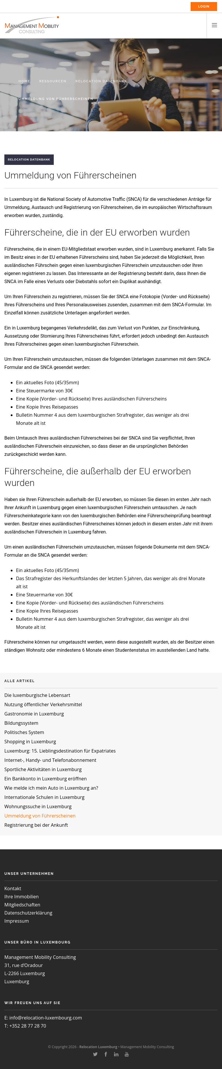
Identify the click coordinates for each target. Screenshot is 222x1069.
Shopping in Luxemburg (30, 741)
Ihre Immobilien (21, 896)
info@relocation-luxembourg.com (45, 1018)
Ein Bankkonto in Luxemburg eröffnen (45, 778)
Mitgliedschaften (22, 905)
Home (25, 81)
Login (204, 6)
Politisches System (24, 732)
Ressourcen (53, 81)
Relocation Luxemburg (98, 1046)
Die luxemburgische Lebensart (37, 695)
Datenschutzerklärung (28, 913)
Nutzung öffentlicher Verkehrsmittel (43, 704)
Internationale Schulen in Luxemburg (44, 797)
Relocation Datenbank (101, 81)
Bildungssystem (21, 723)
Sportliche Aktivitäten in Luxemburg (43, 769)
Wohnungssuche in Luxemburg (37, 806)
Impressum (16, 921)
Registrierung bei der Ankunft (36, 825)
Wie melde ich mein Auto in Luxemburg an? (51, 788)
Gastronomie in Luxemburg (34, 714)
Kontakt (12, 888)
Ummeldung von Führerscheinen (40, 816)
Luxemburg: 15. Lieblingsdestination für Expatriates (60, 751)
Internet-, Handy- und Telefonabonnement (50, 760)
